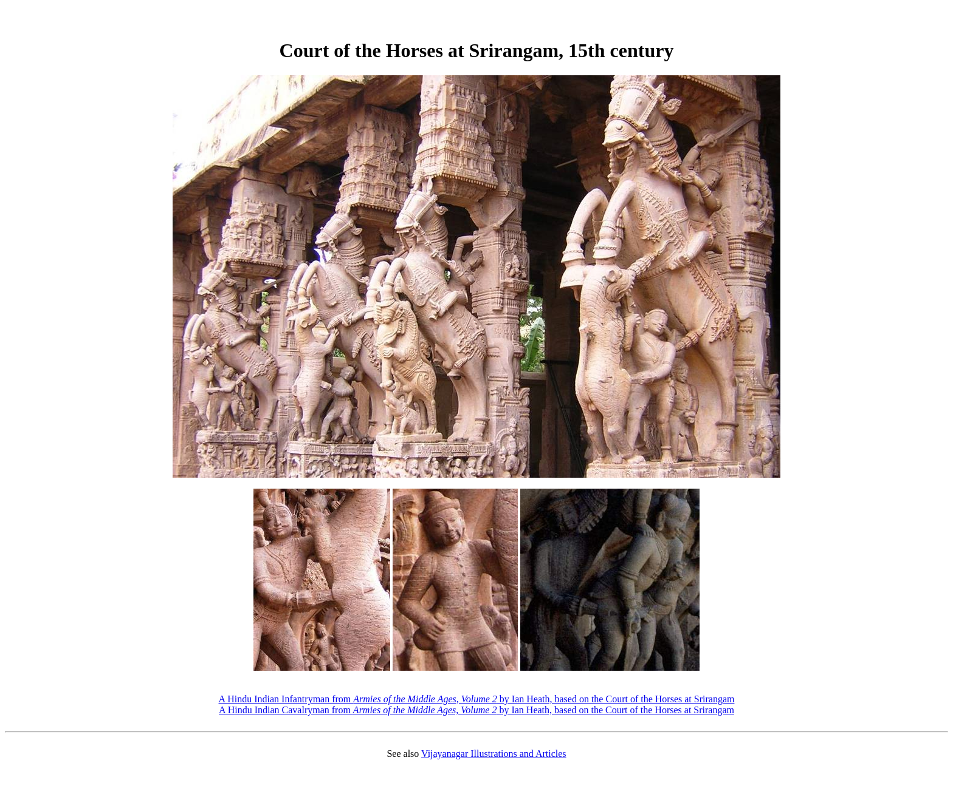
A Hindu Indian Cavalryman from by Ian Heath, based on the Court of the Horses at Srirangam (476, 710)
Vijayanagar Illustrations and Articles (493, 753)
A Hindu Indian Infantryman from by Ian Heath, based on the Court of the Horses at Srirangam (477, 699)
